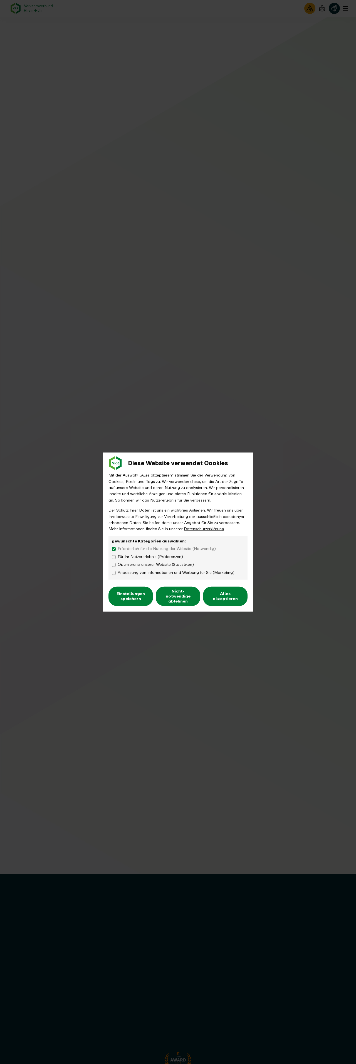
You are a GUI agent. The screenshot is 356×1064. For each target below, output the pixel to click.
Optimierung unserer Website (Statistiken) (156, 565)
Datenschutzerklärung (204, 529)
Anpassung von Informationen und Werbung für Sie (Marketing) (176, 573)
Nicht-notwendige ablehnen (178, 596)
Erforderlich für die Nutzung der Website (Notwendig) (167, 549)
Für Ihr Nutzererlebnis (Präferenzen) (150, 557)
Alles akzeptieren (225, 596)
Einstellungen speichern (131, 596)
